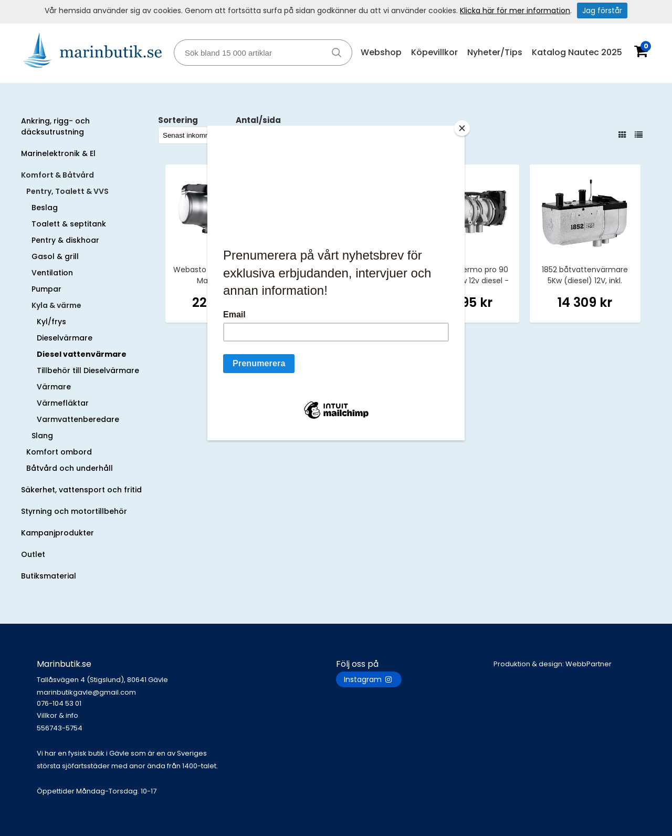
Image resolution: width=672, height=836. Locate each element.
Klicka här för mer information (515, 10)
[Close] (462, 128)
